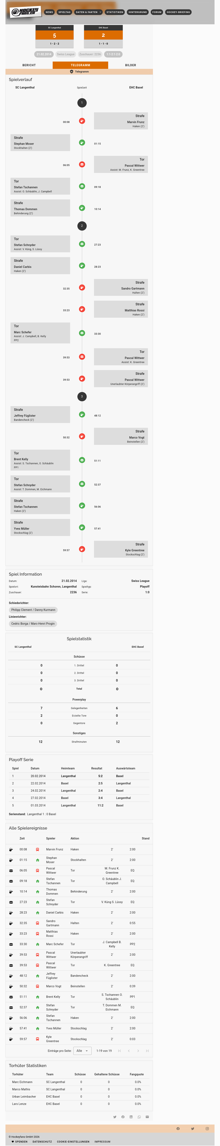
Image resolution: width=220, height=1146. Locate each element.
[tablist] (79, 65)
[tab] (29, 65)
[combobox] (82, 1051)
